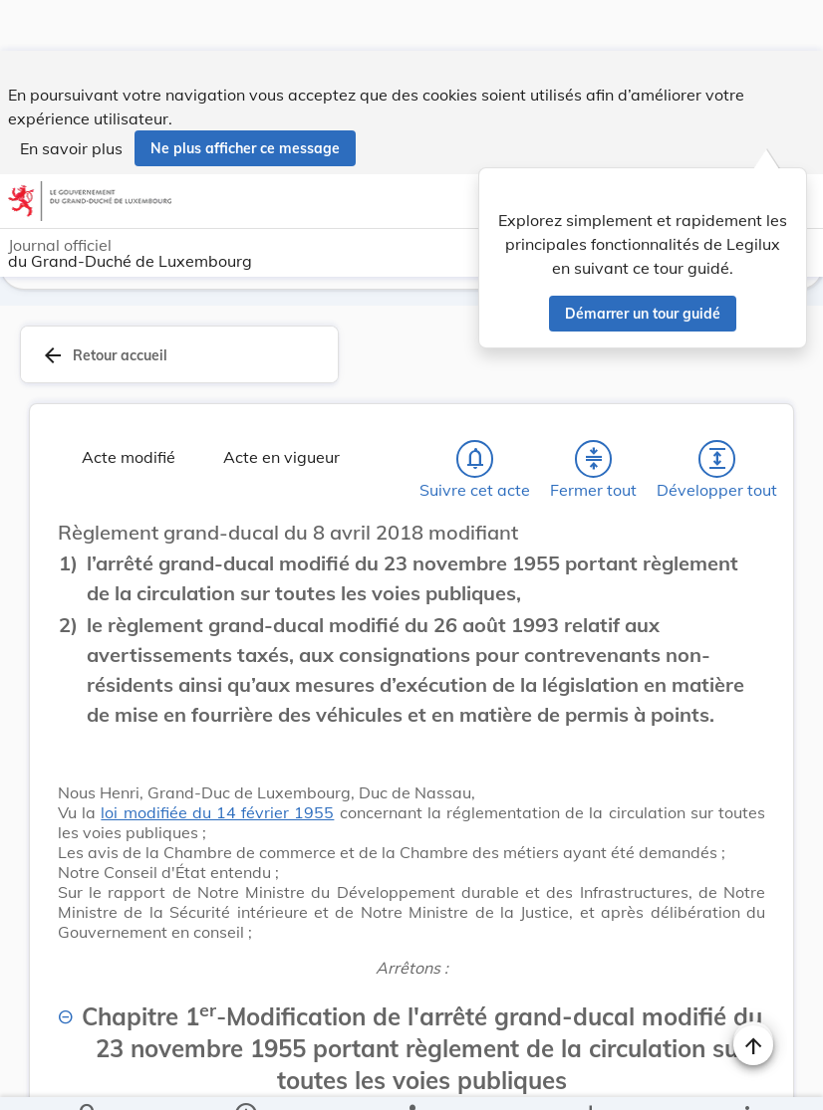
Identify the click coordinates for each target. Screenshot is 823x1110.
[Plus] (746, 1078)
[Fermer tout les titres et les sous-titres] (594, 463)
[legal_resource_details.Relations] (411, 1078)
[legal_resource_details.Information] (244, 1078)
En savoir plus (71, 98)
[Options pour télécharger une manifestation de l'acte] (590, 1078)
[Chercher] (89, 1078)
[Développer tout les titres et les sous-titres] (717, 463)
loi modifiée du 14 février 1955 (217, 816)
